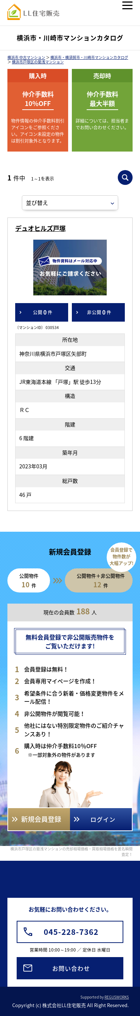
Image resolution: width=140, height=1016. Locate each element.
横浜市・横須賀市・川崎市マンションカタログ (89, 57)
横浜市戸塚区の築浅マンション (38, 61)
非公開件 (99, 312)
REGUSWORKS (116, 997)
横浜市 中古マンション (26, 57)
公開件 (43, 312)
